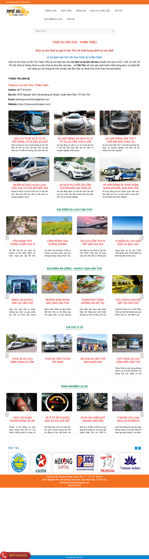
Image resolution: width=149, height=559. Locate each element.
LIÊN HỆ (71, 19)
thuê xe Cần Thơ (29, 62)
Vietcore (79, 557)
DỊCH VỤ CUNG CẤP (100, 10)
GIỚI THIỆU (66, 10)
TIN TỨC (118, 10)
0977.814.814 (18, 555)
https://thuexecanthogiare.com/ (34, 104)
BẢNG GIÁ (81, 10)
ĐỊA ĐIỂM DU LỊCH (53, 19)
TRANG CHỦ (51, 10)
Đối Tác (74, 448)
